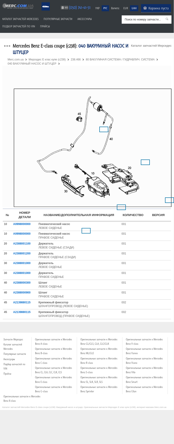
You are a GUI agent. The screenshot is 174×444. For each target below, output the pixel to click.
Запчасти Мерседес (13, 339)
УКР (97, 8)
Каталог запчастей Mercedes (20, 19)
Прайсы (45, 26)
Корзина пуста (158, 8)
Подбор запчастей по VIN (18, 26)
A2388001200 (21, 253)
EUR (125, 8)
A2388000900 (21, 292)
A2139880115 (21, 302)
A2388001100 (21, 243)
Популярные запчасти (58, 19)
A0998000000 (21, 224)
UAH (134, 8)
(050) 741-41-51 (79, 7)
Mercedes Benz (42, 2)
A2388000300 (21, 282)
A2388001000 (21, 263)
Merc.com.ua (16, 59)
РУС (105, 8)
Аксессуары (84, 19)
